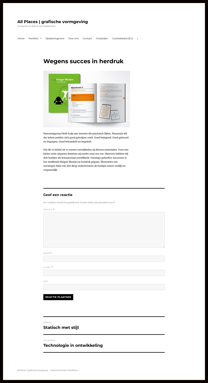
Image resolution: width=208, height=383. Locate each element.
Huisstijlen (102, 38)
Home (21, 38)
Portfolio (33, 38)
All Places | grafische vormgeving (52, 21)
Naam (47, 253)
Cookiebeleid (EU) (122, 38)
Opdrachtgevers (54, 38)
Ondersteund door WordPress (64, 370)
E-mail (48, 267)
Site (45, 281)
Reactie (48, 209)
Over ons (73, 38)
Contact (87, 38)
